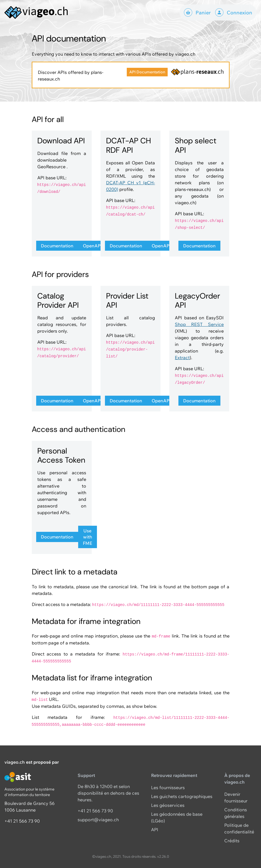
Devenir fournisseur (235, 797)
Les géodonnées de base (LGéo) (176, 817)
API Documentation (147, 71)
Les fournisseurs (168, 787)
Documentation (57, 245)
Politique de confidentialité (239, 828)
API (154, 829)
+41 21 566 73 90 (22, 821)
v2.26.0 (163, 856)
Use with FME (87, 537)
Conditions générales (235, 813)
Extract (182, 357)
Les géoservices (167, 805)
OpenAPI (92, 245)
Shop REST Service (199, 324)
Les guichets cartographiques (181, 796)
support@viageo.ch (98, 819)
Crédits (231, 840)
